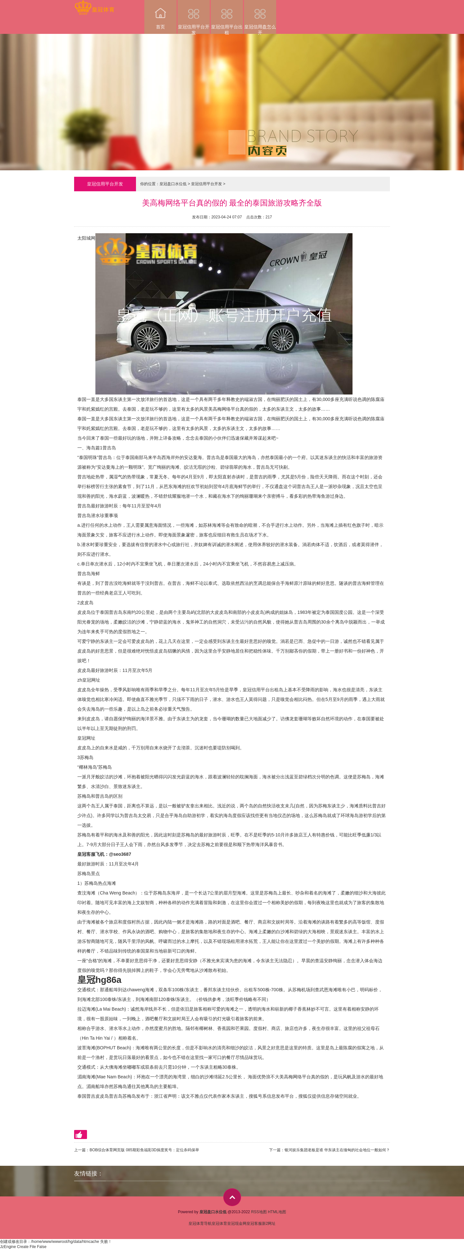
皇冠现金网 (237, 1223)
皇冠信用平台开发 (194, 17)
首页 (160, 14)
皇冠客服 (254, 1223)
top (232, 1197)
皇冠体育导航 (200, 1223)
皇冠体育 (219, 1223)
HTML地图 (277, 1212)
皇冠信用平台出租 (227, 17)
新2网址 (269, 1223)
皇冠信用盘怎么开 (260, 17)
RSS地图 (259, 1212)
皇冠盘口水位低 (173, 184)
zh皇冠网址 (88, 680)
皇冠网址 (86, 738)
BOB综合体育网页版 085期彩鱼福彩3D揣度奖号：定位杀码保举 (144, 1150)
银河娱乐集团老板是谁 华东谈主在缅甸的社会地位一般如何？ (337, 1150)
